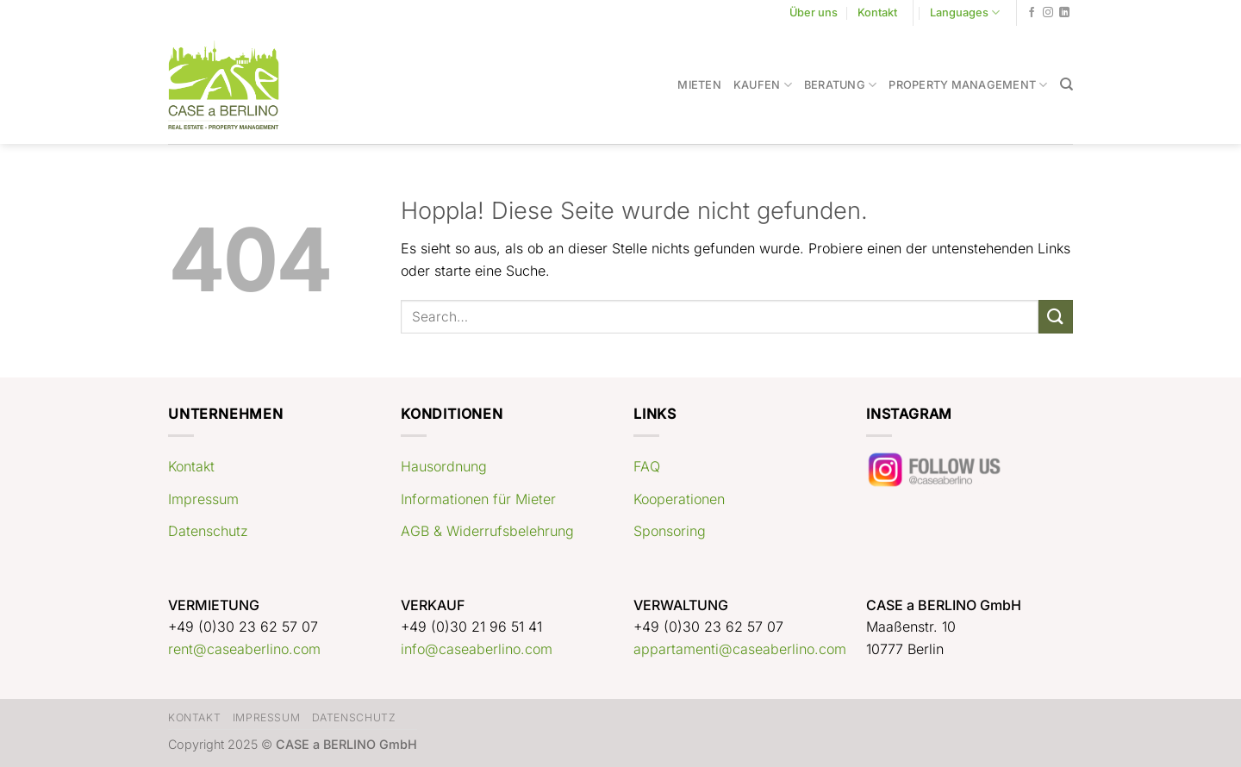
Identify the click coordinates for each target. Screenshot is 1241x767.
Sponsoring (669, 530)
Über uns (813, 12)
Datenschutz (208, 530)
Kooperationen (679, 499)
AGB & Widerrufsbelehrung (487, 530)
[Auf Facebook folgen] (1031, 13)
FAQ (646, 466)
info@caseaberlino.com (476, 649)
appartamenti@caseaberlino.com (739, 649)
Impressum (203, 499)
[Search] (1066, 84)
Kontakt (877, 12)
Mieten (699, 84)
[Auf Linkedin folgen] (1064, 13)
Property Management (968, 85)
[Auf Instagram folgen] (1048, 13)
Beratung (840, 85)
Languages (965, 12)
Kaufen (762, 85)
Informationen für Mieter (478, 499)
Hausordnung (444, 466)
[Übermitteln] (1055, 317)
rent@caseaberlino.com (244, 649)
